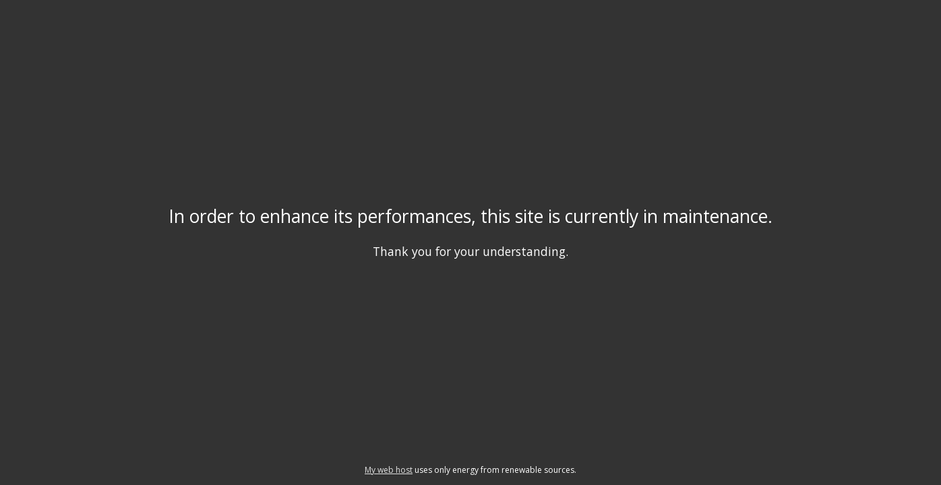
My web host (389, 470)
